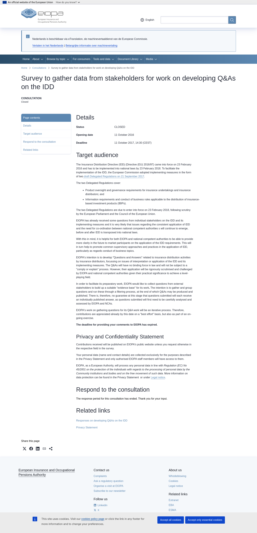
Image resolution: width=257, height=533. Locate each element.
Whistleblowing (177, 476)
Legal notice (158, 377)
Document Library (128, 59)
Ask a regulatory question (108, 481)
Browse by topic (56, 59)
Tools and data (101, 59)
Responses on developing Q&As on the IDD (101, 420)
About (35, 59)
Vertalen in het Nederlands (48, 45)
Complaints (100, 476)
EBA (171, 505)
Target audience (32, 133)
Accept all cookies (170, 520)
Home (26, 59)
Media (149, 59)
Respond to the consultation (39, 141)
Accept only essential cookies (205, 520)
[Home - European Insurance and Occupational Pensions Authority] (43, 16)
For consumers (81, 59)
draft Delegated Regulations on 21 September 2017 (113, 176)
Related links (30, 149)
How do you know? (68, 2)
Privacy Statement (87, 427)
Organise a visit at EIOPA (108, 486)
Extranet (174, 500)
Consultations (39, 68)
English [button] (147, 20)
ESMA (172, 510)
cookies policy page (92, 519)
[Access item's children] (42, 59)
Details (27, 125)
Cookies (173, 481)
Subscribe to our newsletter (110, 491)
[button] (24, 448)
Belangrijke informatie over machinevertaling (91, 45)
